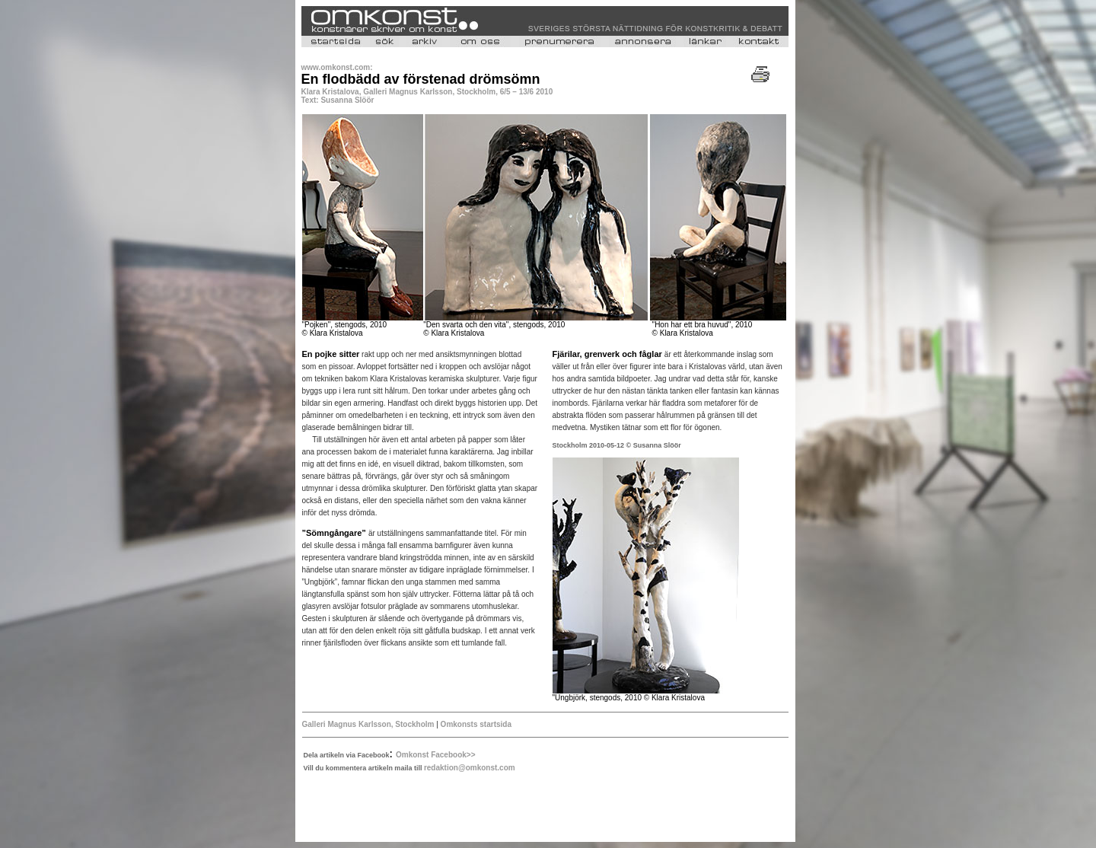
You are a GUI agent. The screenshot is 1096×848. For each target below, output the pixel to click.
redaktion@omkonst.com (469, 768)
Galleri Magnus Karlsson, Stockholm (369, 724)
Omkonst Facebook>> (435, 755)
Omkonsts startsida (474, 724)
